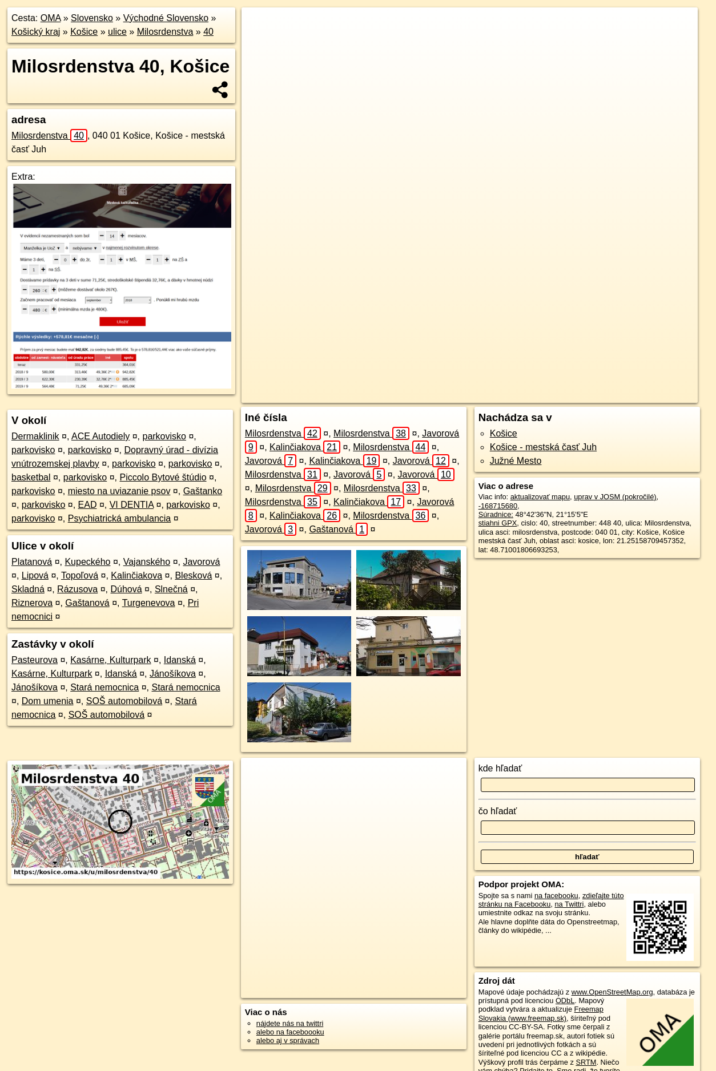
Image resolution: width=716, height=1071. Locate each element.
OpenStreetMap (476, 394)
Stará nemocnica (104, 687)
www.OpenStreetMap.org (612, 992)
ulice (117, 32)
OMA (51, 18)
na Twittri (569, 904)
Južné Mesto (516, 461)
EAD (87, 505)
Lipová (35, 575)
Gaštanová (87, 603)
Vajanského (146, 562)
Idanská (180, 660)
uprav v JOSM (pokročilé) (615, 496)
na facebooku (556, 895)
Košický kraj (35, 32)
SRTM (586, 1062)
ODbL (565, 1000)
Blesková (193, 575)
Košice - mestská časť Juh (543, 447)
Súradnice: (495, 514)
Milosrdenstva (165, 32)
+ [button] (261, 26)
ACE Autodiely (100, 436)
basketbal (31, 477)
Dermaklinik (35, 436)
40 (208, 32)
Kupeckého (87, 562)
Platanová (31, 562)
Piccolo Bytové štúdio (162, 477)
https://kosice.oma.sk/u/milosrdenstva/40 (633, 394)
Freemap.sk (535, 394)
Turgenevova (148, 603)
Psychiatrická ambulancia (119, 518)
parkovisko (164, 436)
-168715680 (497, 506)
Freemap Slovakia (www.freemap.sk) (541, 1013)
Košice (84, 32)
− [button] (261, 44)
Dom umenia (48, 701)
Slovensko (92, 18)
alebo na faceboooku (290, 1032)
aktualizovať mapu (540, 496)
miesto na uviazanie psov (119, 491)
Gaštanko (202, 491)
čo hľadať (497, 811)
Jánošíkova (173, 673)
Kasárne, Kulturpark (110, 660)
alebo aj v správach (287, 1040)
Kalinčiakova (136, 575)
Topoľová (79, 575)
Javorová (201, 562)
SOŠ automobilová (124, 701)
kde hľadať (500, 768)
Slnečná (171, 589)
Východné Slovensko (165, 18)
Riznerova (32, 603)
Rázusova (77, 589)
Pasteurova (34, 660)
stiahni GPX (497, 523)
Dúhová (126, 589)
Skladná (28, 589)
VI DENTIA (132, 505)
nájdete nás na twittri (289, 1023)
